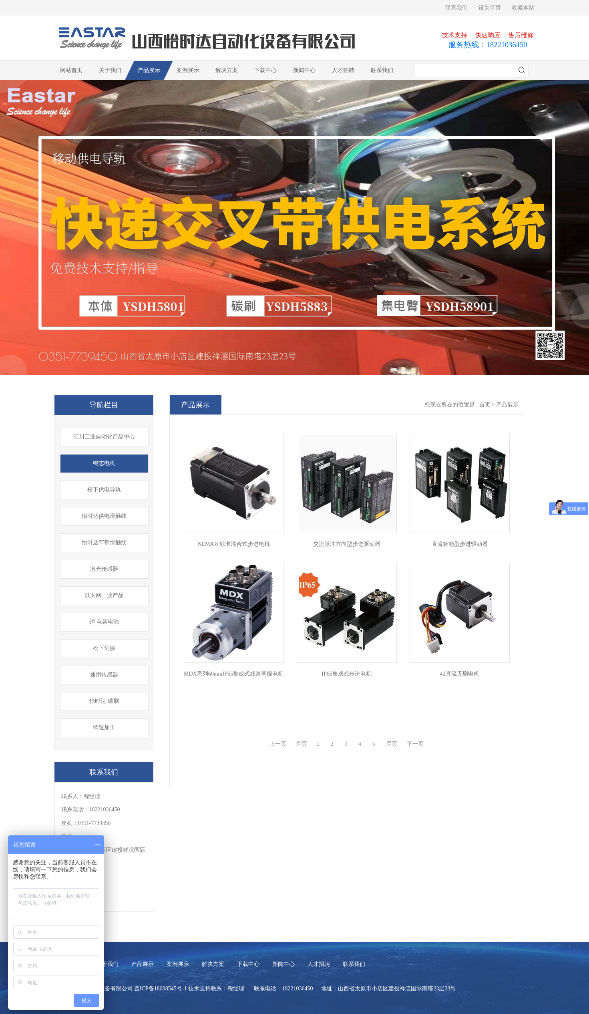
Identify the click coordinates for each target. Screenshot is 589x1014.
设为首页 (489, 8)
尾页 (391, 744)
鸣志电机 (104, 463)
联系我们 (456, 8)
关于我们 (110, 70)
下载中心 (265, 70)
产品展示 (149, 70)
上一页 (277, 744)
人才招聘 (343, 70)
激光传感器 (104, 569)
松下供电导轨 (104, 490)
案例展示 (188, 70)
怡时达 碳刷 (104, 701)
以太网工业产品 (104, 595)
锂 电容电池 (104, 622)
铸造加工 (104, 727)
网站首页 (71, 70)
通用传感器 (104, 675)
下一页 (415, 744)
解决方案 (226, 70)
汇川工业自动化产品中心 (104, 437)
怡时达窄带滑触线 (104, 542)
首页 (301, 744)
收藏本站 (523, 8)
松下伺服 (104, 648)
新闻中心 (304, 70)
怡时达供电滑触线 (104, 516)
